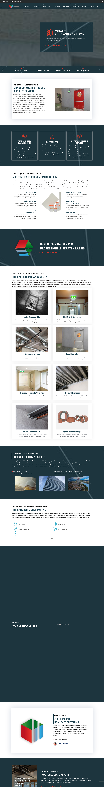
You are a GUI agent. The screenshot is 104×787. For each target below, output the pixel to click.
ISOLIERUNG (27, 6)
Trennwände (57, 6)
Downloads (76, 6)
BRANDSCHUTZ (36, 6)
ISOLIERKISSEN (23, 524)
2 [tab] (52, 538)
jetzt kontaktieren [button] (57, 45)
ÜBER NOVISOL (67, 6)
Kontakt (92, 6)
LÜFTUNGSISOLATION (25, 534)
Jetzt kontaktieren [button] (51, 252)
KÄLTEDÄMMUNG (64, 529)
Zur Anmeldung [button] (62, 624)
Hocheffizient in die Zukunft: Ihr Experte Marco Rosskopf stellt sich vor (23, 782)
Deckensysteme (47, 6)
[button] (40, 202)
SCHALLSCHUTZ (63, 524)
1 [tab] (51, 538)
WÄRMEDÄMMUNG (24, 529)
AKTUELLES (85, 6)
